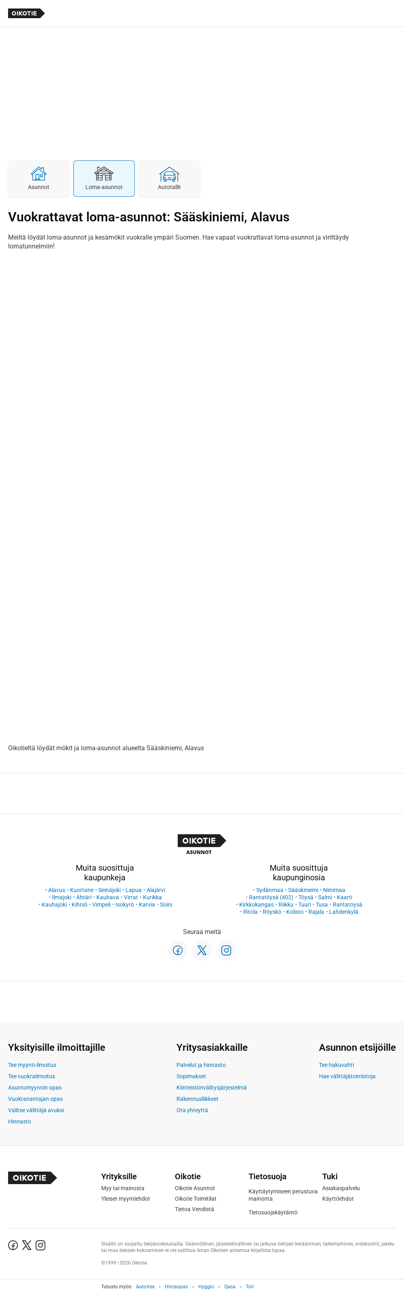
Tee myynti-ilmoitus (32, 1065)
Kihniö (79, 904)
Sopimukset (191, 1076)
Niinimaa (334, 890)
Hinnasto (19, 1121)
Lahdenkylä (343, 912)
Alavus (56, 890)
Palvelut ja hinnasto (201, 1065)
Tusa (322, 904)
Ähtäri (83, 897)
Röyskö (272, 912)
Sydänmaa (269, 890)
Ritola (250, 912)
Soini (166, 904)
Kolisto (295, 912)
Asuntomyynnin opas (35, 1087)
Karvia (147, 904)
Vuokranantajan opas (35, 1099)
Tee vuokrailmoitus (31, 1076)
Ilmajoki (61, 897)
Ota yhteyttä (192, 1110)
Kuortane (82, 890)
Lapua (133, 890)
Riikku (286, 904)
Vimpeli (101, 904)
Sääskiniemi (303, 890)
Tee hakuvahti (336, 1065)
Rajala (316, 912)
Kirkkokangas (256, 904)
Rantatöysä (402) (271, 897)
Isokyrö (124, 904)
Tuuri (304, 904)
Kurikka (152, 897)
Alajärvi (156, 890)
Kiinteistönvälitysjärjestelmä (211, 1087)
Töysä (305, 897)
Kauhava (107, 897)
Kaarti (344, 897)
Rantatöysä (347, 904)
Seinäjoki (109, 890)
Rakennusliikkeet (197, 1099)
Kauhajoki (54, 904)
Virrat (131, 897)
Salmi (325, 897)
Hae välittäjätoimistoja (347, 1076)
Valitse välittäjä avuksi (36, 1110)
